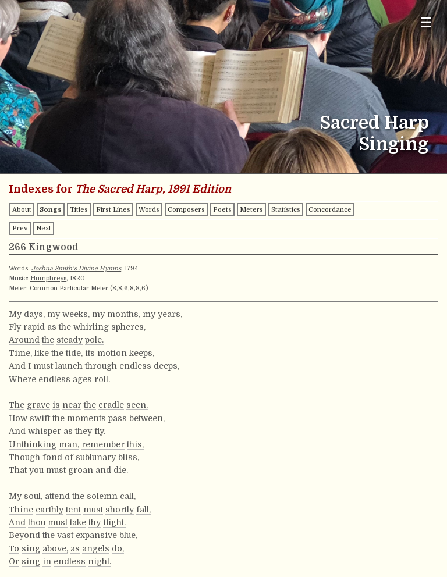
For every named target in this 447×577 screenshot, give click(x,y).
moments (86, 418)
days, (34, 314)
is (56, 404)
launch (69, 366)
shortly (119, 509)
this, (135, 444)
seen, (137, 404)
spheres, (128, 327)
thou (36, 522)
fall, (143, 509)
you (36, 470)
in (46, 561)
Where (22, 379)
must (43, 366)
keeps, (141, 353)
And (17, 366)
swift (40, 418)
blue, (128, 535)
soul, (33, 496)
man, (69, 444)
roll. (102, 379)
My (15, 314)
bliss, (128, 457)
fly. (99, 431)
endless (135, 366)
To (14, 548)
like (41, 353)
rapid (34, 327)
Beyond (24, 535)
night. (99, 561)
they (83, 431)
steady (69, 339)
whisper (44, 431)
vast (65, 535)
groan (80, 470)
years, (170, 314)
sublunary (96, 457)
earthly (49, 509)
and (103, 470)
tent (73, 509)
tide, (74, 353)
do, (118, 548)
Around (24, 339)
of (69, 457)
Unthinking (32, 444)
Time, (20, 353)
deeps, (166, 366)
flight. (114, 522)
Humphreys (48, 278)
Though (24, 457)
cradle (111, 404)
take (78, 522)
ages (82, 379)
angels (95, 548)
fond (52, 457)
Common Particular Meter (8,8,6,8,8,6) (89, 288)
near (71, 404)
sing (31, 548)
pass (117, 418)
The (16, 404)
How (18, 418)
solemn (102, 496)
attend (57, 496)
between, (147, 418)
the (65, 327)
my (53, 314)
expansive (96, 535)
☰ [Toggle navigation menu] (426, 22)
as (51, 327)
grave (38, 404)
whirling (91, 327)
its (90, 353)
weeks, (76, 314)
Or (14, 561)
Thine (21, 509)
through (101, 366)
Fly (15, 327)
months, (123, 314)
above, (55, 548)
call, (128, 496)
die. (120, 470)
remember (103, 444)
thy (94, 522)
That (18, 470)
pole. (94, 339)
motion (112, 353)
